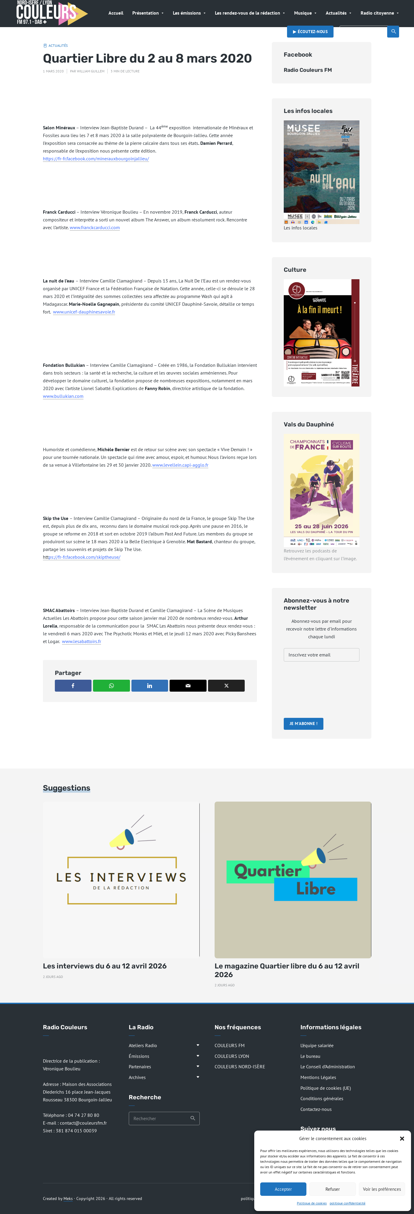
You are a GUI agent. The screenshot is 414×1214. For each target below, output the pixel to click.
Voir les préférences (382, 1189)
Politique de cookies (312, 1203)
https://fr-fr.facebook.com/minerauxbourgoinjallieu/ (96, 159)
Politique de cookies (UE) (325, 1088)
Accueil (115, 13)
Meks (68, 1198)
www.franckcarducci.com (95, 227)
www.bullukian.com (63, 396)
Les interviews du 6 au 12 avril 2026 (105, 966)
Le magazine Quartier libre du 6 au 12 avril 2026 (287, 970)
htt (81, 557)
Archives (137, 1077)
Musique (303, 13)
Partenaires (140, 1066)
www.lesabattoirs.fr (81, 641)
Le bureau (310, 1056)
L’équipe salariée (317, 1045)
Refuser (332, 1189)
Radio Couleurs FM (308, 70)
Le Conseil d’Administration (327, 1066)
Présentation (145, 13)
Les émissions (187, 13)
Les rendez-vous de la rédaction (247, 13)
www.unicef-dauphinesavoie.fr (84, 312)
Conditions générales (321, 1098)
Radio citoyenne (377, 13)
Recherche (394, 31)
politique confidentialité (347, 1203)
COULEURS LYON (232, 1056)
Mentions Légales (318, 1077)
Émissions (139, 1056)
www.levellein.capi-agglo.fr (180, 465)
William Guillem (90, 71)
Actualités (336, 13)
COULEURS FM (230, 1045)
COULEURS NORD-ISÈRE (240, 1066)
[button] (402, 1139)
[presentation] (308, 690)
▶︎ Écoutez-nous (310, 31)
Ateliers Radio (143, 1045)
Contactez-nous (316, 1109)
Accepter (283, 1189)
